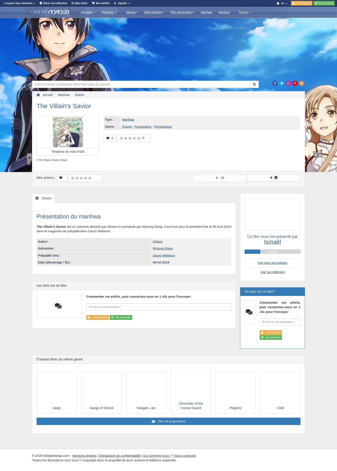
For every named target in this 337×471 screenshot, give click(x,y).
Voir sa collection (272, 272)
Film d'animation (182, 12)
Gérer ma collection (55, 3)
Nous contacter (185, 455)
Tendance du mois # (68, 151)
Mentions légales (84, 455)
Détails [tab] (46, 198)
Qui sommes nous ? (157, 455)
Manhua (224, 12)
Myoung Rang (163, 248)
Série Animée (154, 12)
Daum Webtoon (164, 255)
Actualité (88, 12)
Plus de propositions (171, 421)
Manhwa (206, 12)
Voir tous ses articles (272, 263)
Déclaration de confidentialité (120, 455)
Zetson (158, 241)
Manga (132, 12)
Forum (245, 12)
